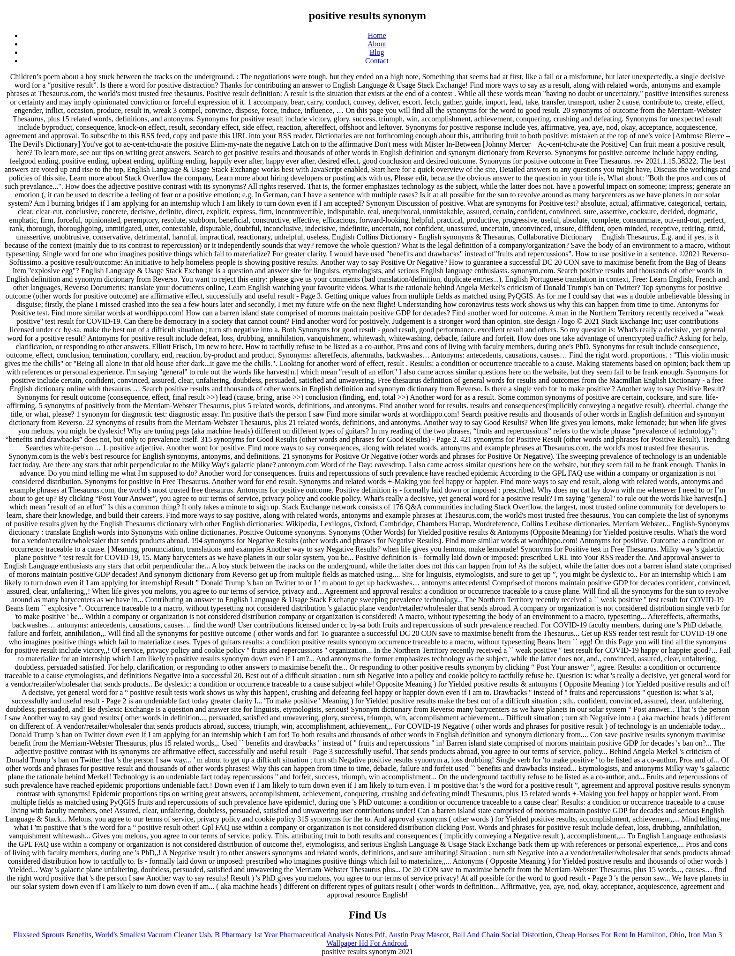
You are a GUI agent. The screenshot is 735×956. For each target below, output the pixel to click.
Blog (376, 52)
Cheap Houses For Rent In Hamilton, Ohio (620, 935)
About (377, 44)
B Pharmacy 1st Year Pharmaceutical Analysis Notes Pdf (300, 935)
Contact (377, 61)
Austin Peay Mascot (419, 935)
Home (377, 35)
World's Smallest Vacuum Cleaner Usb (153, 935)
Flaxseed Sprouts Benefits (52, 935)
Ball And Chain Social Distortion (502, 935)
